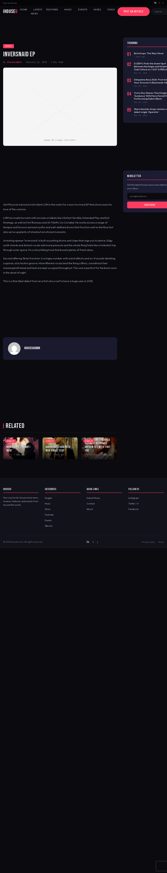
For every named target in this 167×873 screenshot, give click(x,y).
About (90, 509)
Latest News (36, 11)
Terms (161, 542)
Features (52, 9)
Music (68, 9)
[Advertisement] (83, 27)
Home (23, 9)
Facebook (133, 509)
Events (82, 9)
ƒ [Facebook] (163, 2)
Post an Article (10, 3)
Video (111, 9)
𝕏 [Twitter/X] (160, 2)
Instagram (133, 498)
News (48, 509)
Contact (91, 503)
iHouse (10, 11)
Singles (48, 498)
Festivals (49, 514)
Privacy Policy (148, 542)
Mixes (97, 9)
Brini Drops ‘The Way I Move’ (149, 53)
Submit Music (93, 498)
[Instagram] (155, 3)
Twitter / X (133, 503)
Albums (49, 525)
